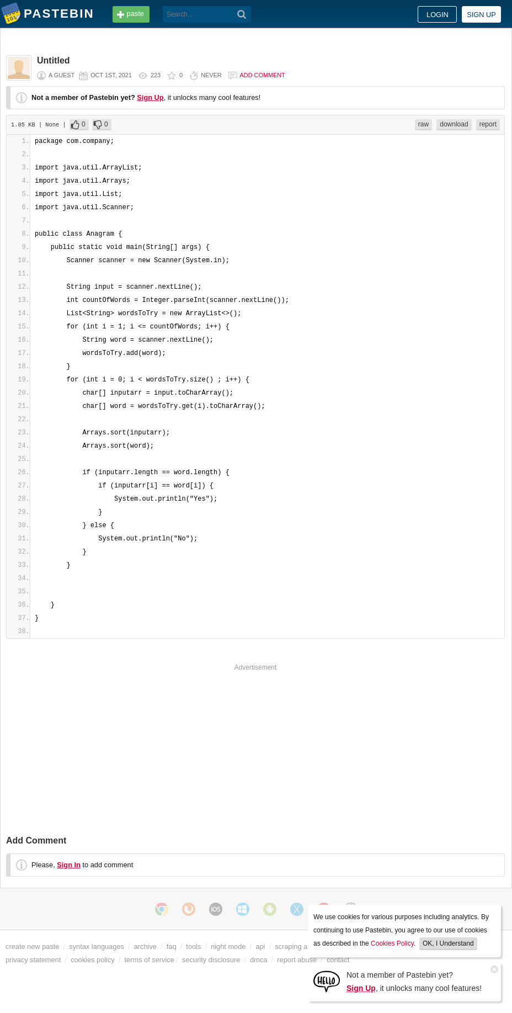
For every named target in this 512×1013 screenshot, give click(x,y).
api (260, 946)
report (488, 124)
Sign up (481, 14)
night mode (228, 946)
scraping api (294, 946)
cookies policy (93, 960)
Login (437, 14)
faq (172, 946)
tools (193, 946)
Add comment (262, 75)
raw (423, 124)
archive (145, 946)
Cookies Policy (392, 943)
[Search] (242, 14)
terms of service (149, 960)
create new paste (32, 946)
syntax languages (96, 946)
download (454, 124)
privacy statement (33, 960)
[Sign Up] (326, 980)
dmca (258, 960)
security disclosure (211, 960)
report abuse (297, 960)
